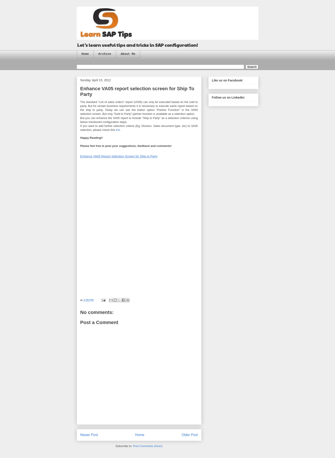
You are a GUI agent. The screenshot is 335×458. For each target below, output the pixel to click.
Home (85, 54)
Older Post (190, 435)
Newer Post (89, 435)
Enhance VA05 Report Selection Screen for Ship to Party (119, 156)
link (118, 130)
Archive (104, 54)
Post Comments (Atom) (148, 446)
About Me (128, 54)
